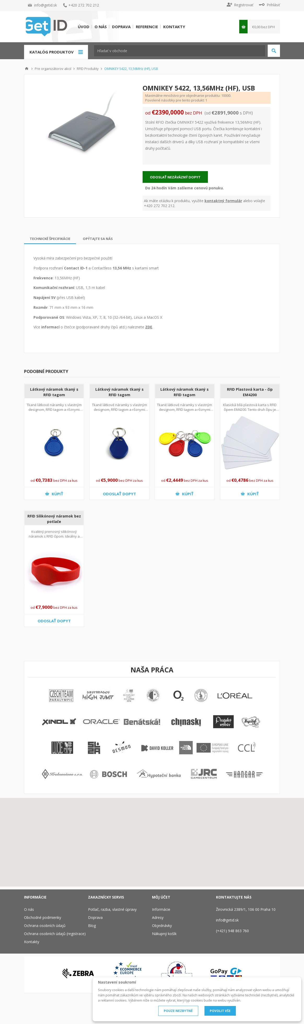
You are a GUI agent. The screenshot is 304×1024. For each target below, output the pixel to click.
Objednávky (162, 925)
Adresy (157, 917)
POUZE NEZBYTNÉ (178, 1011)
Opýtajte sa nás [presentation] (98, 238)
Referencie (147, 26)
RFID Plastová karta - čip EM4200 (250, 392)
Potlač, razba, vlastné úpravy (112, 909)
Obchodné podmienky (42, 917)
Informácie (161, 909)
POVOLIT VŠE (220, 1011)
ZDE (148, 326)
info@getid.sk (45, 5)
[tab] (50, 238)
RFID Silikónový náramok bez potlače (54, 519)
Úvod (83, 26)
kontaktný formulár (223, 200)
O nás (101, 26)
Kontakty (174, 26)
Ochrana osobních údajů (45, 925)
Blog (92, 925)
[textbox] (179, 50)
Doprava (121, 26)
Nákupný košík (164, 933)
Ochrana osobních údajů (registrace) (55, 933)
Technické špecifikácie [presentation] (50, 238)
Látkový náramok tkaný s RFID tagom (54, 392)
